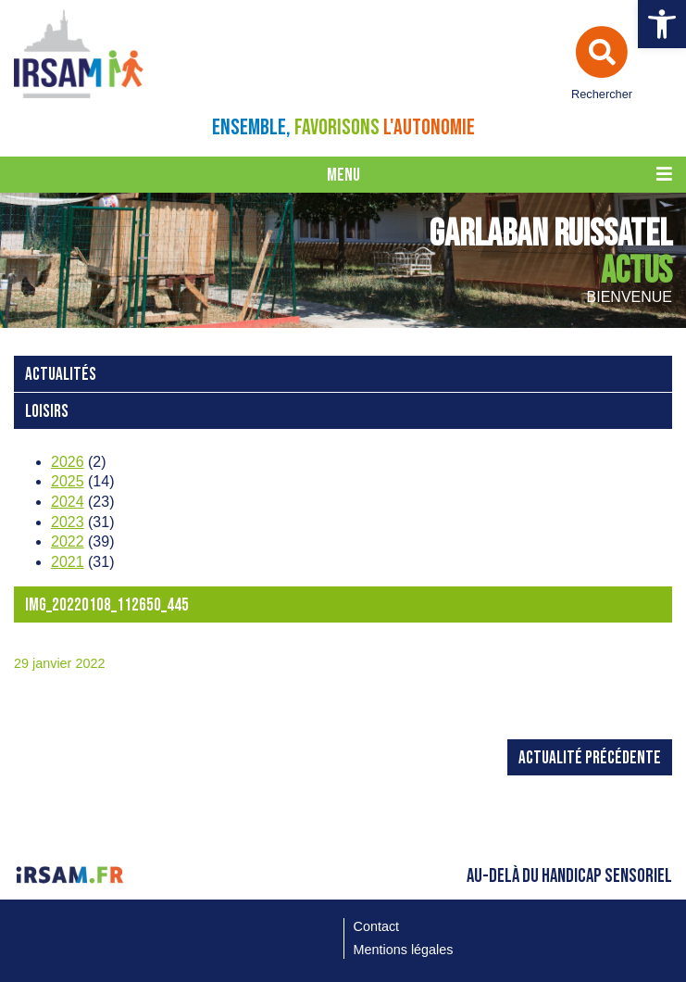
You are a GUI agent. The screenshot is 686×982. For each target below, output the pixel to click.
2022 (67, 541)
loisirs (47, 411)
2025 (67, 481)
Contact (377, 926)
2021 (67, 562)
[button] (662, 24)
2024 (67, 502)
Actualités (60, 374)
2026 (67, 462)
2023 (67, 522)
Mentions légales (404, 949)
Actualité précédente (589, 758)
